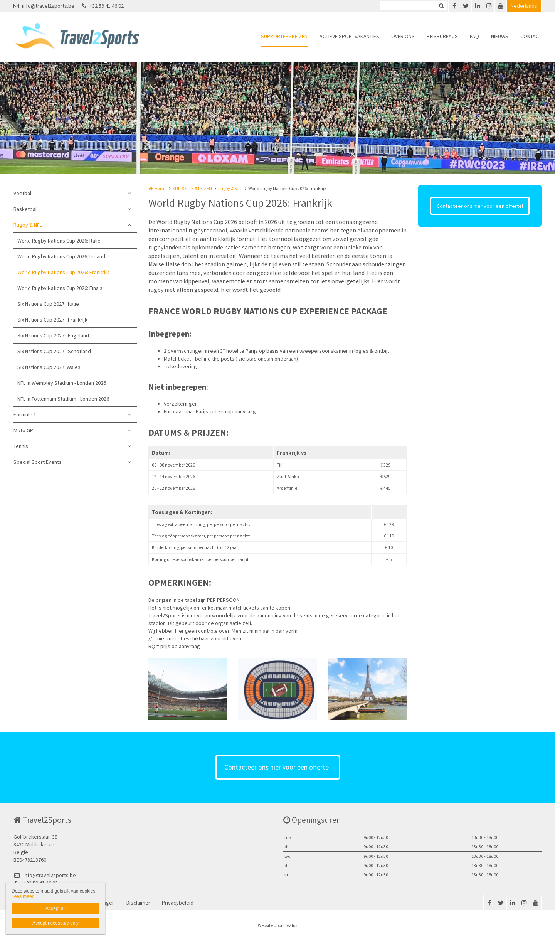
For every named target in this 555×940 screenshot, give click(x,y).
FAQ (474, 36)
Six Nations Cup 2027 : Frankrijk (52, 319)
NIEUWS (499, 36)
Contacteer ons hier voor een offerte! (480, 205)
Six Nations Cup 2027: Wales (49, 367)
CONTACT (531, 36)
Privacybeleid (177, 902)
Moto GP (23, 430)
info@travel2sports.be (43, 5)
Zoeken (441, 5)
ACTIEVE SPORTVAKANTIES (349, 36)
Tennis (20, 446)
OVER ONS (403, 36)
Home (160, 188)
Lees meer (23, 896)
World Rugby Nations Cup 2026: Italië (59, 240)
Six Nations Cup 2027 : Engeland (53, 335)
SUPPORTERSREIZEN (284, 36)
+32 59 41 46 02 (103, 5)
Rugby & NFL (27, 224)
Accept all (55, 908)
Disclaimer (138, 902)
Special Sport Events (37, 461)
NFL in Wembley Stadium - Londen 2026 (61, 382)
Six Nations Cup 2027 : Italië (48, 303)
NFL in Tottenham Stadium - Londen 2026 (63, 398)
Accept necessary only (55, 923)
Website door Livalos (277, 925)
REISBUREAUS (442, 36)
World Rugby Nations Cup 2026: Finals (60, 288)
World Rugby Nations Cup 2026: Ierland (61, 256)
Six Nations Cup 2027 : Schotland (54, 351)
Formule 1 (24, 414)
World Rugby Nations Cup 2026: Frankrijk (63, 272)
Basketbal (25, 209)
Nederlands (524, 5)
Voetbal (22, 193)
